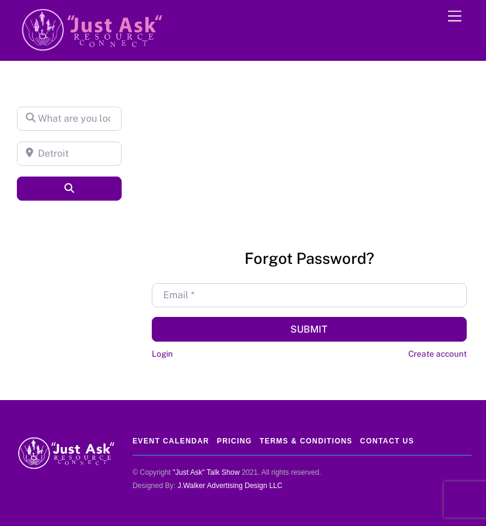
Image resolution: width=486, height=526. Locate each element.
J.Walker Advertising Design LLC (230, 485)
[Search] (69, 189)
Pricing (234, 441)
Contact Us (387, 441)
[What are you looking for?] (69, 119)
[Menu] (455, 16)
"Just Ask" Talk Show (206, 472)
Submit (309, 329)
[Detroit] (69, 154)
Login (162, 353)
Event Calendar (170, 441)
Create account (437, 353)
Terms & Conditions (306, 441)
